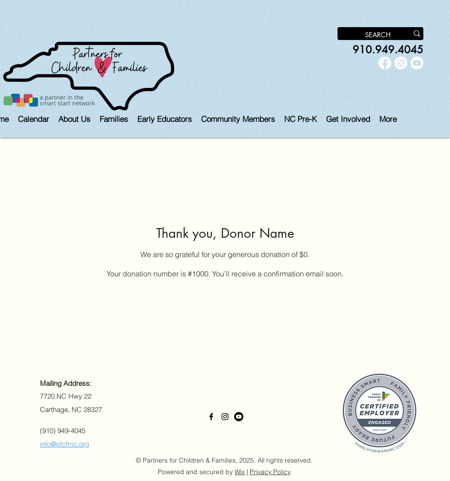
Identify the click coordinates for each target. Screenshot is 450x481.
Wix (240, 472)
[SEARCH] (366, 35)
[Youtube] (417, 63)
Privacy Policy (270, 472)
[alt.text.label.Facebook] (384, 63)
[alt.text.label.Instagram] (400, 63)
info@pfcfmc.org (64, 444)
